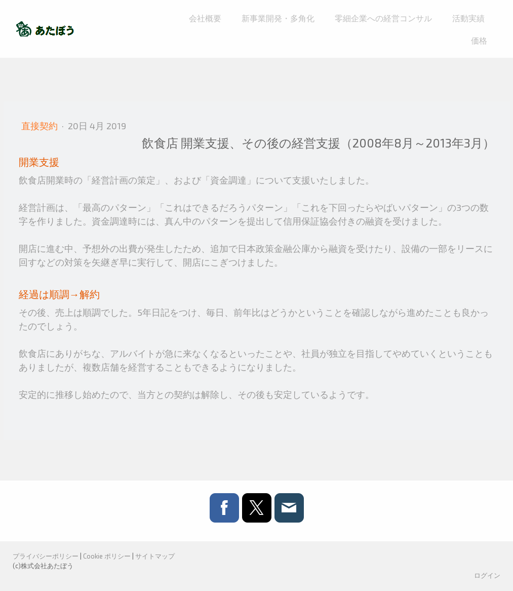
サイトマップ (155, 556)
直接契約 (40, 125)
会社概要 (205, 18)
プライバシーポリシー (45, 556)
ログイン (487, 575)
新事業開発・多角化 (278, 18)
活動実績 (468, 18)
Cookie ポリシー (107, 556)
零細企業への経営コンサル (383, 18)
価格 (479, 40)
